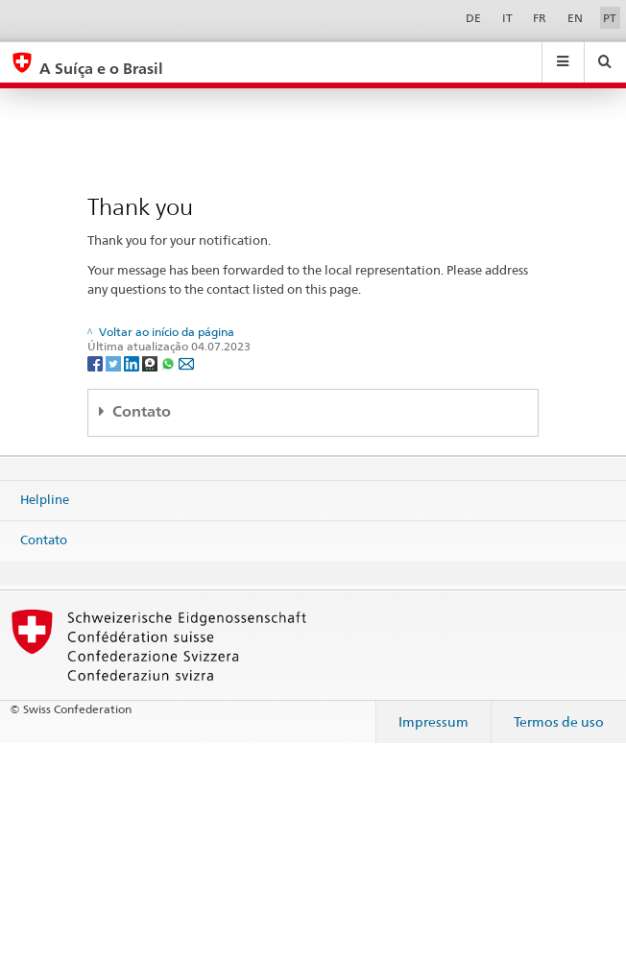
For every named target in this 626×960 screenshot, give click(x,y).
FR (539, 18)
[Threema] (151, 362)
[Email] (186, 362)
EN (575, 18)
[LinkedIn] (133, 362)
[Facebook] (96, 362)
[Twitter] (115, 362)
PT (609, 18)
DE (473, 18)
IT (507, 18)
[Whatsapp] (169, 362)
